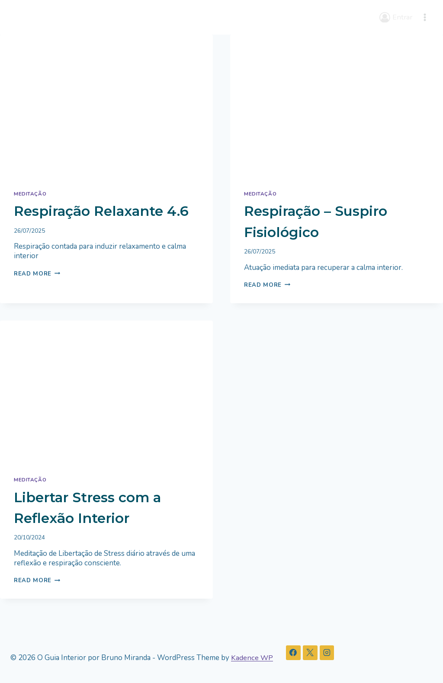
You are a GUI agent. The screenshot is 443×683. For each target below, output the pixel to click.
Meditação (30, 193)
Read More (37, 294)
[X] (310, 653)
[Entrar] (396, 17)
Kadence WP (252, 658)
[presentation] (106, 105)
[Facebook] (293, 653)
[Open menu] (425, 17)
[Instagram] (327, 653)
